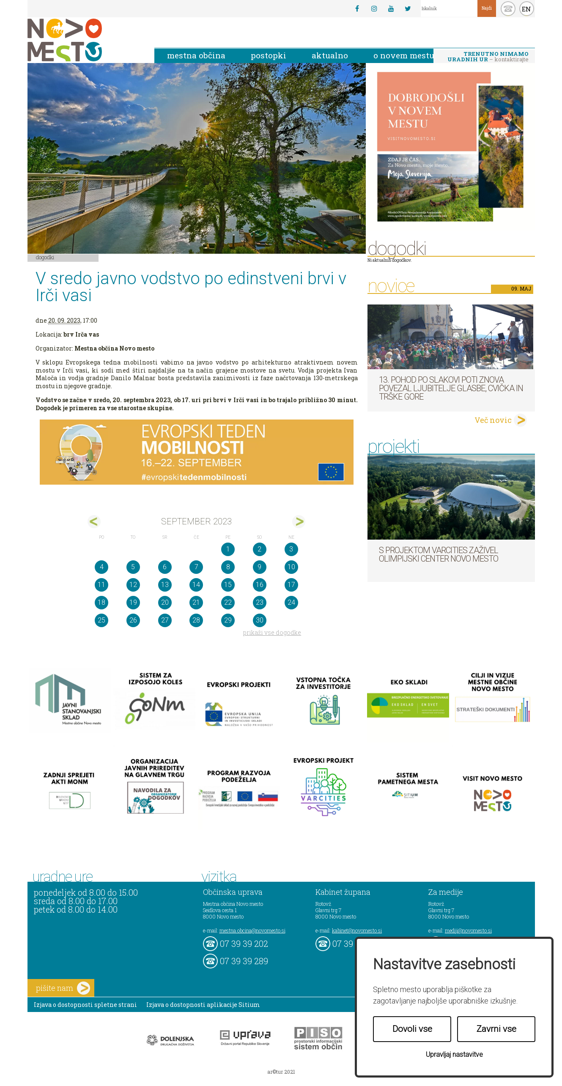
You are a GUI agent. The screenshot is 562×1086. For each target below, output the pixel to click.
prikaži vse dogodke (272, 632)
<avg (94, 521)
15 (228, 585)
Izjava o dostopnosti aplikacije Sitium (203, 1005)
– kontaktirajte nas (488, 57)
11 (101, 585)
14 (196, 585)
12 (133, 585)
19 (133, 602)
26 (133, 620)
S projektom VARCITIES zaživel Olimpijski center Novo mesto (438, 554)
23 (259, 602)
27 (165, 620)
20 (165, 602)
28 (196, 620)
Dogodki (45, 257)
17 (291, 585)
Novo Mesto (84, 40)
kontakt (508, 8)
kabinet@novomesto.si (357, 930)
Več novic (493, 420)
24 (291, 602)
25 (101, 620)
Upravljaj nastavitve (454, 1054)
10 (291, 567)
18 (101, 602)
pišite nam (63, 988)
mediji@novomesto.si (468, 930)
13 (165, 585)
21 (196, 602)
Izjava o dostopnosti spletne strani (85, 1005)
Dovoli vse (412, 1029)
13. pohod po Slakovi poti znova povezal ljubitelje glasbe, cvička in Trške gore (451, 388)
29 (228, 620)
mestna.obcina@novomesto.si (252, 930)
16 (259, 585)
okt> (298, 521)
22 (228, 602)
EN (526, 9)
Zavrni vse (496, 1029)
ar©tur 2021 (281, 1071)
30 (259, 620)
